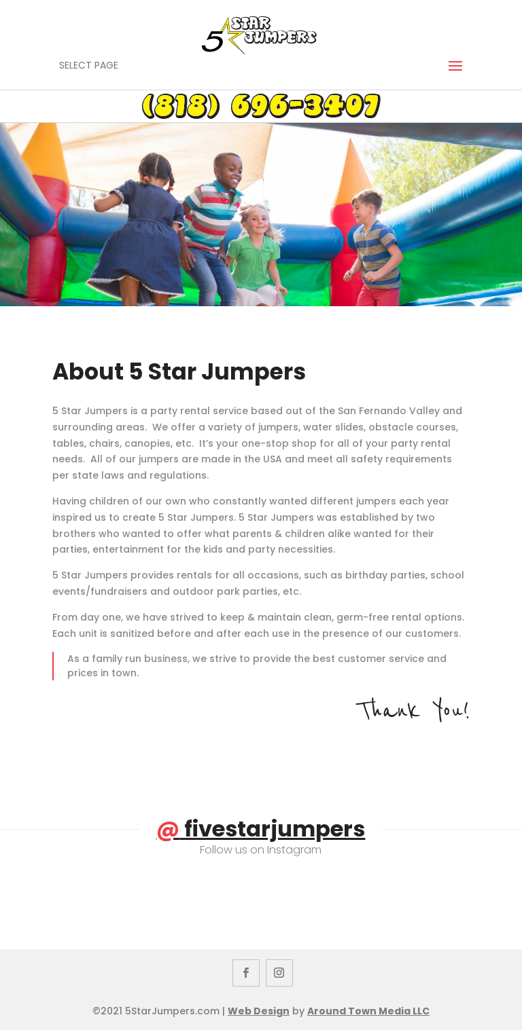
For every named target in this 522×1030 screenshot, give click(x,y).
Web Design (259, 1011)
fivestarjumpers (260, 828)
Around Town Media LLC (368, 1011)
